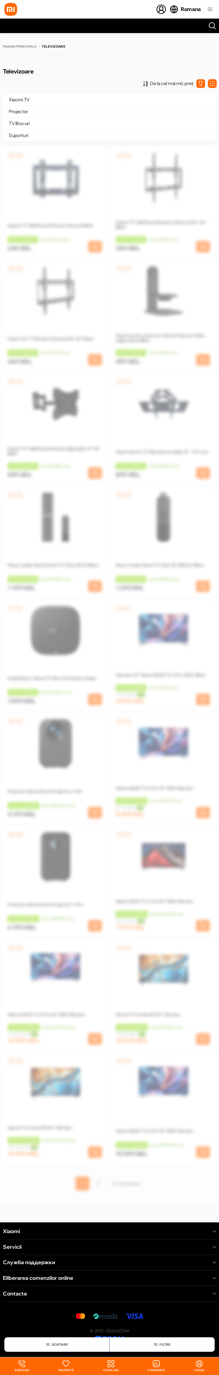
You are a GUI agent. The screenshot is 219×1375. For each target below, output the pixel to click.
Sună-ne (22, 1366)
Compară (156, 1366)
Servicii (109, 1247)
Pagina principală (19, 46)
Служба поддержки (109, 1262)
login (199, 1366)
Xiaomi (109, 1231)
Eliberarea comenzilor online (109, 1278)
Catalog (111, 1366)
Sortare (57, 1344)
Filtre (162, 1344)
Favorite (66, 1366)
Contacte (109, 1294)
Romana (185, 9)
